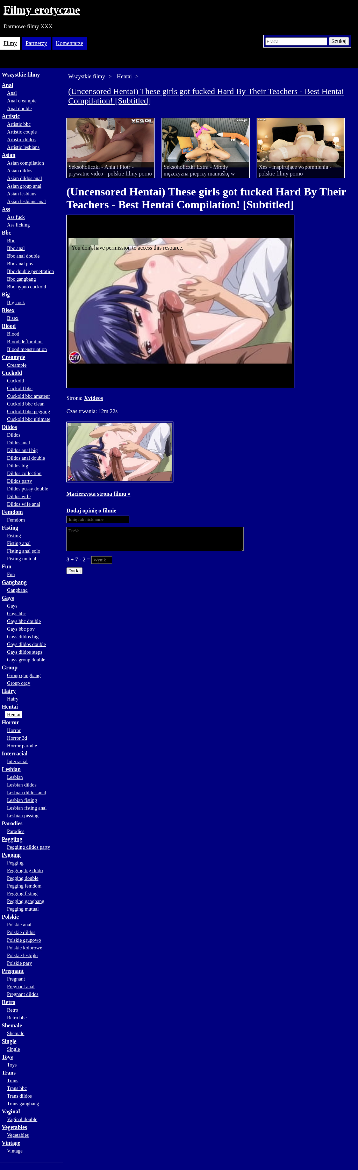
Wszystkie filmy (21, 75)
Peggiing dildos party (28, 847)
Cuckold (12, 373)
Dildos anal (18, 442)
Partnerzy (36, 43)
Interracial (15, 753)
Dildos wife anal (23, 504)
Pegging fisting (22, 893)
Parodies (12, 823)
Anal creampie (21, 100)
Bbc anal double (23, 256)
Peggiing (12, 839)
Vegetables (14, 1127)
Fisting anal (19, 543)
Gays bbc (16, 613)
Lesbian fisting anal (27, 808)
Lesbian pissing (22, 815)
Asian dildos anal (24, 178)
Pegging (11, 855)
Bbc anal (16, 248)
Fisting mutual (21, 558)
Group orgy (18, 683)
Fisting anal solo (23, 551)
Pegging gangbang (25, 901)
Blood (9, 326)
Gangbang (14, 582)
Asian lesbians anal (26, 201)
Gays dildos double (26, 644)
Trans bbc (17, 1088)
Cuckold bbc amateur (28, 396)
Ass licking (18, 225)
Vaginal (11, 1111)
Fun (7, 566)
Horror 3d (17, 738)
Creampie (13, 357)
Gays (8, 598)
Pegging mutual (23, 909)
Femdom (12, 512)
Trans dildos (19, 1096)
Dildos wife (19, 496)
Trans (9, 1073)
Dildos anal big (22, 450)
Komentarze (69, 43)
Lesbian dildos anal (26, 792)
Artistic (11, 116)
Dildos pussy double (27, 488)
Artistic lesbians (23, 147)
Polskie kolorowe (24, 947)
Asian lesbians (21, 193)
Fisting (10, 528)
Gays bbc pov (21, 629)
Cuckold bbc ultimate (28, 419)
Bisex (8, 310)
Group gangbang (24, 675)
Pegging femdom (24, 886)
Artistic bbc (19, 124)
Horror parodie (22, 745)
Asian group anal (24, 186)
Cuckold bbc (20, 388)
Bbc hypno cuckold (26, 286)
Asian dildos (19, 170)
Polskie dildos (21, 932)
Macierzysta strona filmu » (98, 494)
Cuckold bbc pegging (28, 411)
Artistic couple (22, 132)
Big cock (16, 302)
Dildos (9, 427)
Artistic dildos (21, 139)
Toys (7, 1057)
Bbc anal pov (20, 263)
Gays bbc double (24, 621)
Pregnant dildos (22, 994)
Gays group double (26, 659)
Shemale (12, 1025)
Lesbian (11, 769)
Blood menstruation (27, 349)
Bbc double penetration (30, 271)
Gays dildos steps (24, 652)
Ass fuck (16, 217)
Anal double (19, 108)
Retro (8, 1002)
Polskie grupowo (24, 940)
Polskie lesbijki (22, 955)
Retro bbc (17, 1017)
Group (9, 667)
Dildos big (17, 465)
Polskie (10, 917)
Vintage (11, 1143)
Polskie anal (19, 924)
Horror (10, 722)
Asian (8, 155)
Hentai (10, 707)
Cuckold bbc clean (25, 404)
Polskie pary (19, 963)
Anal (7, 85)
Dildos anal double (26, 458)
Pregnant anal (21, 986)
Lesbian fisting (22, 800)
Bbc (6, 233)
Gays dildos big (22, 636)
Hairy (9, 691)
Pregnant (13, 971)
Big (6, 294)
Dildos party (19, 481)
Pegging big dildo (25, 870)
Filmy (10, 43)
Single (9, 1041)
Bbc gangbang (21, 279)
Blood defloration (25, 341)
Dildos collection (24, 473)
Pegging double (22, 878)
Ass (6, 209)
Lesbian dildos (21, 785)
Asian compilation (25, 163)
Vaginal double (22, 1119)
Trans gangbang (23, 1103)
